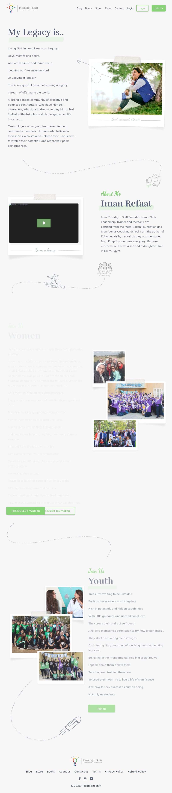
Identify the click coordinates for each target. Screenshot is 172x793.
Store (98, 8)
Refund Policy (137, 771)
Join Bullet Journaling (55, 511)
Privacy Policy (114, 771)
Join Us (158, 8)
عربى (142, 8)
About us (65, 771)
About (108, 8)
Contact (119, 8)
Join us (101, 717)
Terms (96, 771)
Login (130, 8)
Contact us (81, 771)
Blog (79, 8)
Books (88, 8)
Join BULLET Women (25, 511)
